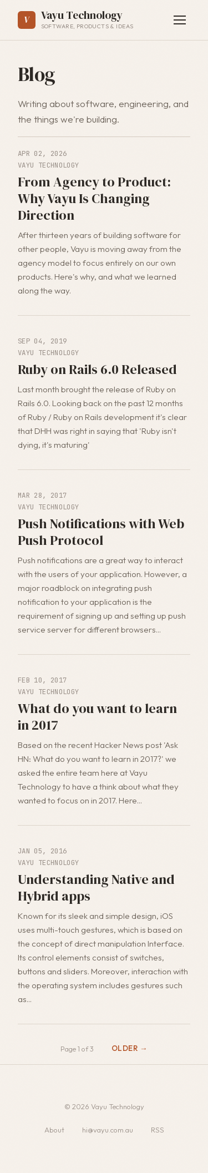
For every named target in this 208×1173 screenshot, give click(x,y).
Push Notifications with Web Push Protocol (101, 531)
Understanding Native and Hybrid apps (96, 887)
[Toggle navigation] (179, 20)
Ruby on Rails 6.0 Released (97, 369)
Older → (129, 1048)
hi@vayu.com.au (107, 1129)
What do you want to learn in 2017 (97, 716)
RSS (157, 1129)
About (54, 1129)
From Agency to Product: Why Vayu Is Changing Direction (94, 198)
